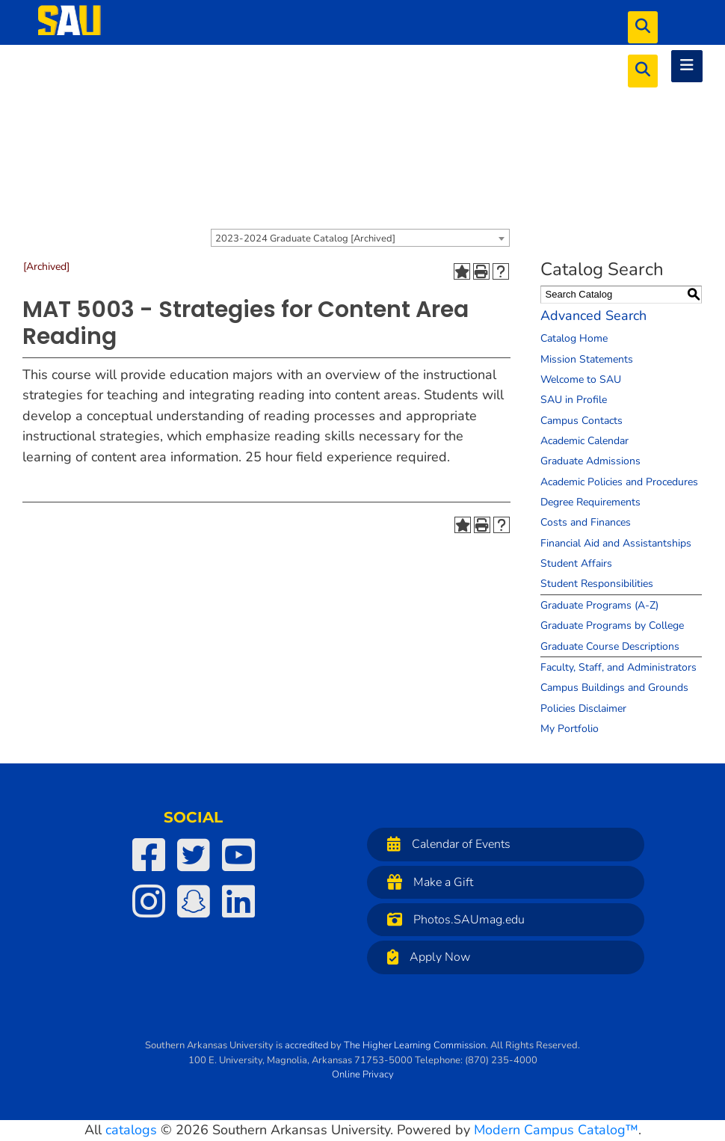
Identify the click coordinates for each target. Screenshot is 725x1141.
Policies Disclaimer (583, 708)
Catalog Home (574, 338)
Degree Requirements (590, 502)
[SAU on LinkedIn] (238, 901)
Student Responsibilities (596, 583)
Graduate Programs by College (612, 625)
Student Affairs (576, 563)
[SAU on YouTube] (238, 854)
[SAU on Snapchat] (193, 901)
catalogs (131, 1130)
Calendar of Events (445, 843)
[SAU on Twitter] (193, 854)
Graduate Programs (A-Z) (599, 605)
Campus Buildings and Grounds (614, 687)
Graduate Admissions (590, 461)
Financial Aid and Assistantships (615, 543)
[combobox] (360, 238)
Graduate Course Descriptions (609, 646)
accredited (306, 1045)
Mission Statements (586, 359)
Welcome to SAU (580, 379)
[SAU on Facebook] (148, 854)
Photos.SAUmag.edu (452, 919)
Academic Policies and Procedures (619, 482)
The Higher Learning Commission (415, 1045)
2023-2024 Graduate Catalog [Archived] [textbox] (305, 238)
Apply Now (425, 956)
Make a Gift (426, 882)
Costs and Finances (585, 522)
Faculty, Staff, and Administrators (618, 667)
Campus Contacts (581, 420)
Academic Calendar (584, 441)
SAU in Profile (573, 400)
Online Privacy (363, 1074)
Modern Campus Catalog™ (556, 1130)
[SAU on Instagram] (148, 901)
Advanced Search (593, 316)
